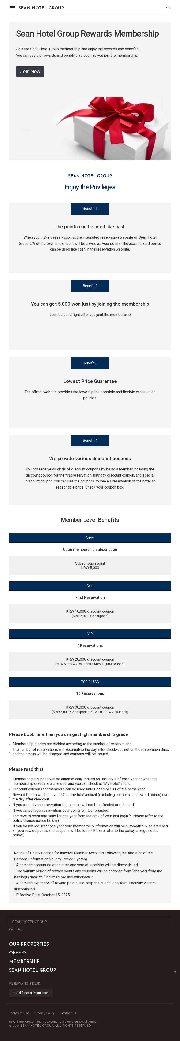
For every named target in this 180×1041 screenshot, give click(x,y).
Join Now (30, 71)
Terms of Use (19, 1013)
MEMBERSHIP (24, 962)
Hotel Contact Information (31, 993)
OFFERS (17, 953)
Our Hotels (16, 929)
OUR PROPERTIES (29, 944)
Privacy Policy (44, 1013)
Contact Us (68, 1013)
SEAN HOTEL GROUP (41, 8)
